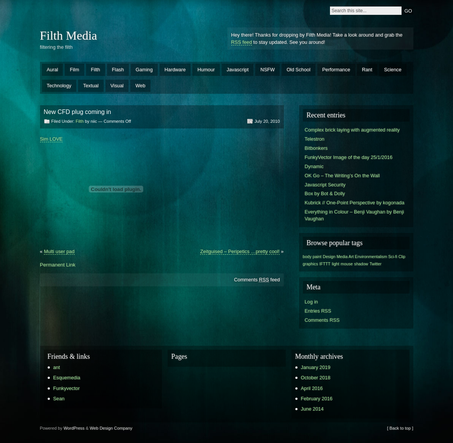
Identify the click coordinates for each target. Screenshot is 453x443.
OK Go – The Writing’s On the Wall (342, 175)
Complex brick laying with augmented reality (352, 130)
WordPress (74, 428)
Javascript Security (325, 185)
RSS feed (241, 42)
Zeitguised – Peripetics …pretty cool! (239, 251)
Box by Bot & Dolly (325, 193)
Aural (52, 69)
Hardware (175, 69)
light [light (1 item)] (335, 264)
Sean (59, 398)
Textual (91, 85)
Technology (59, 85)
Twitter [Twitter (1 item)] (375, 264)
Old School (299, 69)
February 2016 (317, 398)
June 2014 (312, 409)
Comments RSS (322, 320)
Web (140, 85)
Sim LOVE (51, 139)
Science (393, 69)
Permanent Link (57, 265)
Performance (336, 69)
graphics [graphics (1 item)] (310, 264)
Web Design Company (111, 428)
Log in (311, 302)
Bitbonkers (316, 148)
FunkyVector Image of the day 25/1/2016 (349, 157)
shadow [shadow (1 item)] (361, 264)
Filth (95, 69)
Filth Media (68, 35)
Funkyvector (66, 388)
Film (74, 69)
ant (56, 367)
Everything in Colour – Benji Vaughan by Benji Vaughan (354, 215)
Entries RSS (318, 311)
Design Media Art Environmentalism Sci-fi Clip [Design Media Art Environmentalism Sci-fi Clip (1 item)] (364, 256)
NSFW (267, 69)
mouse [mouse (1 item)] (347, 264)
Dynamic (314, 166)
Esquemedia (66, 377)
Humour (206, 69)
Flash (118, 69)
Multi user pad (59, 251)
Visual (117, 85)
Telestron (315, 139)
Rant (367, 69)
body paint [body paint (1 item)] (312, 256)
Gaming (144, 69)
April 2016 (312, 388)
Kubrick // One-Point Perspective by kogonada (355, 202)
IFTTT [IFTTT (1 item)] (324, 264)
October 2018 (316, 377)
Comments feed (257, 279)
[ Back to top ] (400, 428)
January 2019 (316, 367)
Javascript (238, 69)
